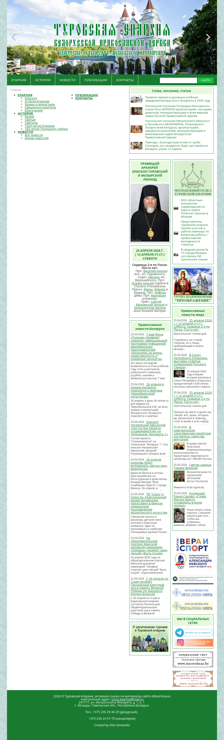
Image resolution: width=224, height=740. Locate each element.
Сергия (156, 301)
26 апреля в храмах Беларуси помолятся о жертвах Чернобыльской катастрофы (147, 390)
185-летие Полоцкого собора (46, 129)
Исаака (136, 283)
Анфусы (160, 292)
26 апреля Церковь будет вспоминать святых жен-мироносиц (149, 464)
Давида (159, 289)
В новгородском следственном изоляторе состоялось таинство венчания (192, 433)
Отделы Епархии (37, 101)
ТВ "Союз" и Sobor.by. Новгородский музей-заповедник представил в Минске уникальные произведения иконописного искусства (149, 503)
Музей (29, 116)
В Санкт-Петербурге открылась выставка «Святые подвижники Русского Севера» (191, 361)
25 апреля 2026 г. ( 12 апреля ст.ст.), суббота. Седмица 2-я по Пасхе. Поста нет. (193, 325)
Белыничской (144, 308)
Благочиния (34, 110)
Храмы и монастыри (40, 104)
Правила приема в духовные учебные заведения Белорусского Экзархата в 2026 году (177, 98)
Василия (149, 271)
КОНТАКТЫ (125, 80)
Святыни (31, 123)
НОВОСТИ (67, 80)
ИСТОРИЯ (43, 80)
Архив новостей (37, 138)
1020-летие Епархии (40, 126)
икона (162, 271)
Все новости (34, 135)
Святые (30, 120)
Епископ (31, 98)
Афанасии (158, 295)
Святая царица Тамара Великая (192, 466)
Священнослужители (40, 107)
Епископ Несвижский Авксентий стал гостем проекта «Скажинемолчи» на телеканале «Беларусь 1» (149, 428)
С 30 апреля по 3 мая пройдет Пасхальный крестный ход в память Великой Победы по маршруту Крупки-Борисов (149, 586)
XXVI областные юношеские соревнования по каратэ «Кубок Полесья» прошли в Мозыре (194, 208)
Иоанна (139, 292)
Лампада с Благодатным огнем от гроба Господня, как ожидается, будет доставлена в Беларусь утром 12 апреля (176, 145)
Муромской (144, 304)
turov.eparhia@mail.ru (127, 699)
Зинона (153, 277)
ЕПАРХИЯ (18, 80)
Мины (148, 289)
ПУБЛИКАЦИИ (95, 80)
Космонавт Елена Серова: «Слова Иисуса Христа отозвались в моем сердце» (190, 499)
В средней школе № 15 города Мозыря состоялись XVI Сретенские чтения (194, 254)
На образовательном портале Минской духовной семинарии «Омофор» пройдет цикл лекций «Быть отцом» (149, 545)
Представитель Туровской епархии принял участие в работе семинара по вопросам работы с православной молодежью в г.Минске (195, 233)
